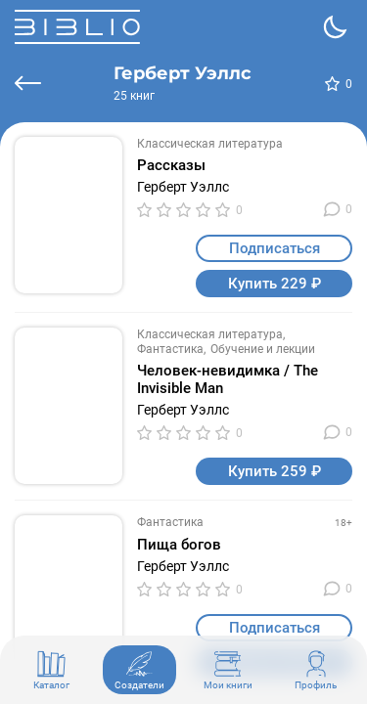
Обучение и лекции (262, 349)
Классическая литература (210, 144)
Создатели (139, 669)
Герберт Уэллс (183, 187)
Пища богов (179, 544)
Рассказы (171, 165)
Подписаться (274, 248)
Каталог (51, 669)
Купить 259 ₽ (274, 471)
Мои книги (228, 669)
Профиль (316, 669)
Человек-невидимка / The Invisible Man (227, 379)
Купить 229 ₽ (274, 283)
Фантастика (170, 349)
